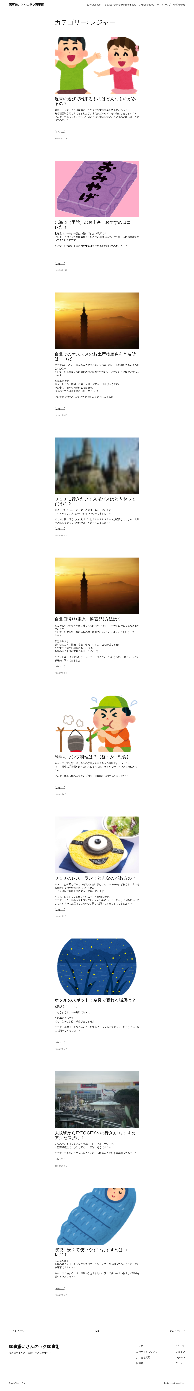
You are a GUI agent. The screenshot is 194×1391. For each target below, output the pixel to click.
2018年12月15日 (61, 535)
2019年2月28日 (61, 415)
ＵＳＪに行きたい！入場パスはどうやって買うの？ (95, 501)
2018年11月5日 (60, 916)
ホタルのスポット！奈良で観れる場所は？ (95, 1000)
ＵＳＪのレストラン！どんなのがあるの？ (95, 878)
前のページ (17, 1330)
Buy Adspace (93, 4)
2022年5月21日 (61, 270)
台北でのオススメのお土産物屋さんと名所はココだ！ (95, 356)
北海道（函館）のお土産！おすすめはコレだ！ (93, 224)
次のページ (177, 1330)
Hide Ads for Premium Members (119, 4)
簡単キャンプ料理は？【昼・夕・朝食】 (93, 756)
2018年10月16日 (61, 1049)
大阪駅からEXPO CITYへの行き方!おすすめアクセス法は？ (95, 1135)
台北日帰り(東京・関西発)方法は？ (88, 619)
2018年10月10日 (61, 1166)
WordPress (180, 1383)
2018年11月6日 (60, 794)
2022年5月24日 (61, 138)
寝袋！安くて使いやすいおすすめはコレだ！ (91, 1252)
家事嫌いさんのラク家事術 (26, 5)
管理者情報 (179, 4)
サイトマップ (164, 4)
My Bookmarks (146, 4)
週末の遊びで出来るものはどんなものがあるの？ (95, 101)
